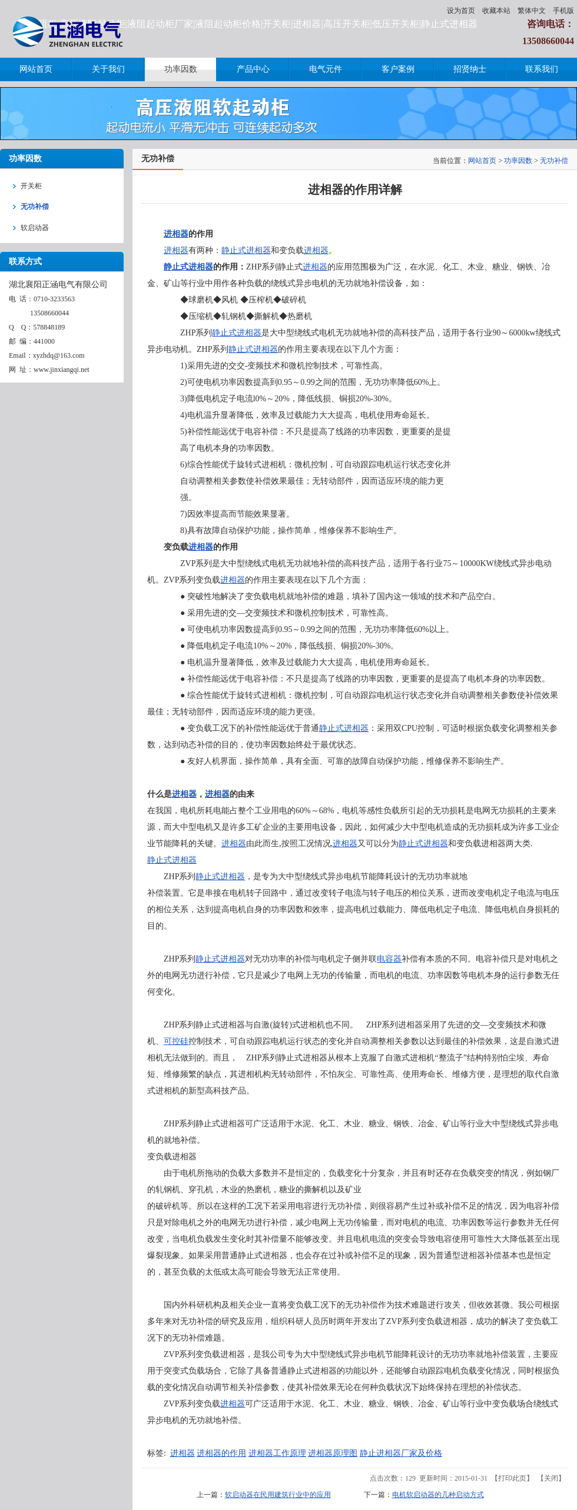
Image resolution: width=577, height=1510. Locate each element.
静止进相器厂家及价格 (401, 1453)
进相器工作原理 (277, 1453)
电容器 (389, 958)
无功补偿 (554, 161)
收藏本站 (496, 10)
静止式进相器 (246, 250)
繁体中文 (532, 10)
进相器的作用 (221, 1453)
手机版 (563, 10)
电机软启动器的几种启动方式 (438, 1495)
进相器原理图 (332, 1453)
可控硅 (176, 1041)
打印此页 (512, 1478)
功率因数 (518, 161)
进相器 (176, 234)
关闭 (551, 1478)
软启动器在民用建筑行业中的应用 (278, 1495)
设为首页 (461, 10)
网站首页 (482, 161)
